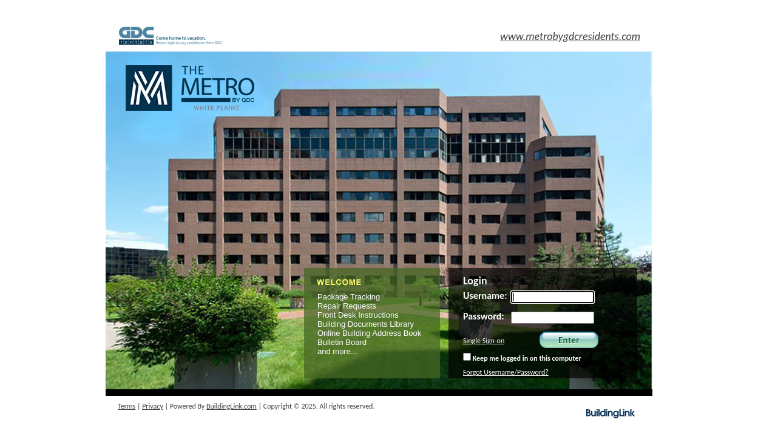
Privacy (152, 406)
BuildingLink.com (231, 406)
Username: (485, 295)
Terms (126, 406)
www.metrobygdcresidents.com (570, 36)
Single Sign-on (483, 340)
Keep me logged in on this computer (522, 358)
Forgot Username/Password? (506, 372)
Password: (483, 316)
